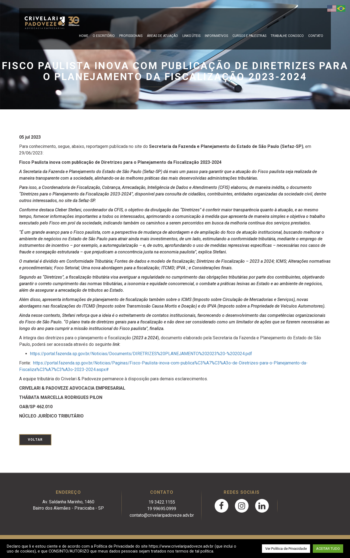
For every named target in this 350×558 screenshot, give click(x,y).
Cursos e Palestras (249, 36)
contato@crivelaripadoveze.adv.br (162, 515)
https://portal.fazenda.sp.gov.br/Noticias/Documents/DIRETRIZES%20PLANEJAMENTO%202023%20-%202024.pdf (141, 353)
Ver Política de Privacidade (286, 549)
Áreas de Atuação (162, 36)
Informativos (216, 36)
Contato (315, 36)
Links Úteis (191, 36)
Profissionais (130, 36)
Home (83, 36)
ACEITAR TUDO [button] (328, 549)
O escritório (104, 36)
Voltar (35, 440)
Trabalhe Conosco (287, 36)
